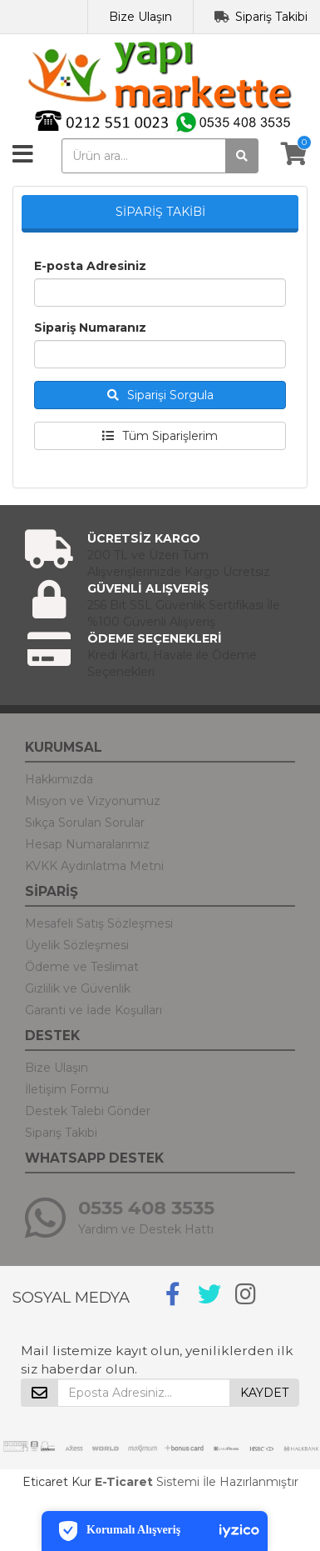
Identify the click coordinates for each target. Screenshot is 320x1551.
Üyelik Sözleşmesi (77, 945)
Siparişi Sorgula (160, 395)
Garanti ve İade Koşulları (93, 1010)
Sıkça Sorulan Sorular (85, 822)
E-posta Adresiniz (90, 265)
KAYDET (264, 1392)
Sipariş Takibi (271, 16)
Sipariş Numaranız (90, 327)
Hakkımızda (59, 779)
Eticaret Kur (56, 1481)
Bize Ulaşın (140, 16)
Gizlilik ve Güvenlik (77, 988)
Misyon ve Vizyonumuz (92, 800)
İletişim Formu (67, 1089)
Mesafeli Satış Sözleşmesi (99, 923)
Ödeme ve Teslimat (82, 966)
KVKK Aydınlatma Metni (94, 865)
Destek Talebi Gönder (87, 1110)
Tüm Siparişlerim (160, 435)
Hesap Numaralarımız (87, 844)
